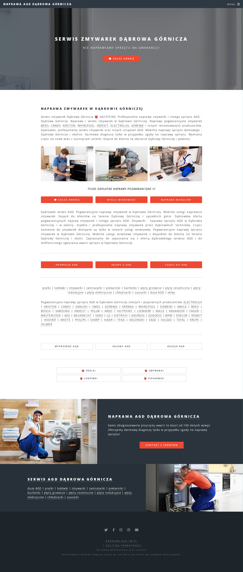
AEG (67, 315)
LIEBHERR (144, 311)
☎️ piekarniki (154, 378)
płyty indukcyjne (109, 492)
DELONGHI (136, 320)
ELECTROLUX (119, 125)
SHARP (95, 320)
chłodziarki (123, 292)
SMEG (96, 306)
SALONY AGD (121, 346)
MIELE (160, 311)
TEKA (121, 320)
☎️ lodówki (89, 378)
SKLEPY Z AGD (121, 264)
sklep (171, 292)
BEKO (45, 125)
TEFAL (181, 320)
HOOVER (50, 320)
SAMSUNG (62, 311)
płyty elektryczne (99, 292)
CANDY (56, 125)
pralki (46, 288)
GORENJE (137, 125)
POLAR (95, 311)
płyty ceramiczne (177, 288)
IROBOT (196, 315)
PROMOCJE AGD (67, 264)
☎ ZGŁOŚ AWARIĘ (67, 199)
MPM (168, 315)
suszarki (141, 292)
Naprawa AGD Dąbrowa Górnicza (37, 4)
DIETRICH (121, 315)
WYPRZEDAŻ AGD (67, 346)
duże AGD (157, 292)
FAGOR (194, 311)
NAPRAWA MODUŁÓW (176, 199)
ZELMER (46, 324)
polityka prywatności (124, 545)
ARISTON (69, 125)
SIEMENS (166, 306)
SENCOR (182, 315)
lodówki (59, 288)
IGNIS (99, 315)
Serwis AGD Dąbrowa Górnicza (70, 479)
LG (108, 315)
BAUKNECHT (83, 315)
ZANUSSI (81, 306)
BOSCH (46, 311)
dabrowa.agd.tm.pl (121, 541)
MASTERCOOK (51, 315)
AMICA (182, 306)
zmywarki (76, 288)
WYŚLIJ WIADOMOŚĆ (121, 199)
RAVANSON (177, 311)
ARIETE (65, 320)
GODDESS (155, 315)
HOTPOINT (125, 311)
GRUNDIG (138, 315)
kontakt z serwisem (162, 445)
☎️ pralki (89, 370)
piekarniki (113, 288)
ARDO (109, 311)
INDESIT (102, 125)
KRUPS (194, 320)
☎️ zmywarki (154, 370)
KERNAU (128, 306)
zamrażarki (94, 288)
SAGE (152, 320)
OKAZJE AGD (176, 346)
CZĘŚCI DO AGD (176, 264)
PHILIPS (80, 320)
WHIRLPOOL (86, 125)
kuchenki (130, 288)
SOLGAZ (166, 320)
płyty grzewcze (151, 288)
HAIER (108, 320)
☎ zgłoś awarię (122, 58)
